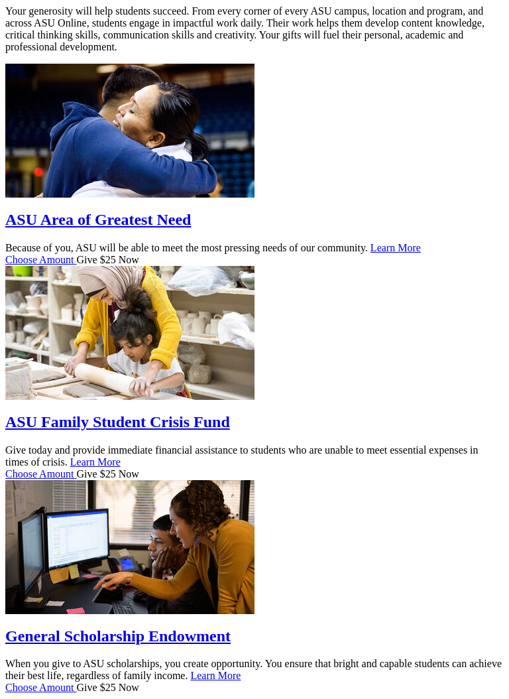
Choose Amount (41, 259)
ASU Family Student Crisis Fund (117, 421)
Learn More (395, 247)
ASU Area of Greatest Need (98, 219)
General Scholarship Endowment (118, 636)
